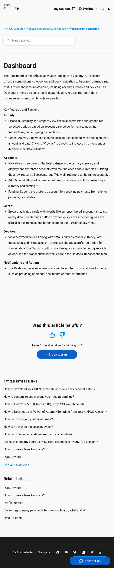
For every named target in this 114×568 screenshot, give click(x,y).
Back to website (22, 552)
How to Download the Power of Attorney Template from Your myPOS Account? (55, 412)
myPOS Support (13, 28)
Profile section (13, 503)
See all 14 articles (16, 465)
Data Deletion (13, 518)
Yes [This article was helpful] (52, 335)
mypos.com (64, 9)
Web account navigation (84, 28)
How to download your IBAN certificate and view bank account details (49, 389)
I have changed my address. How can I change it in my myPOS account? (51, 442)
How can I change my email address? (28, 419)
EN (108, 9)
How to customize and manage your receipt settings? (39, 396)
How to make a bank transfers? (24, 449)
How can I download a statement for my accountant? (38, 434)
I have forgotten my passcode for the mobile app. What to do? (44, 510)
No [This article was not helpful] (62, 335)
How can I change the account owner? (28, 427)
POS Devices (12, 457)
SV (102, 9)
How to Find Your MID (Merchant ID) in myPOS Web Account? (44, 404)
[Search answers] (39, 40)
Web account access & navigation (46, 28)
